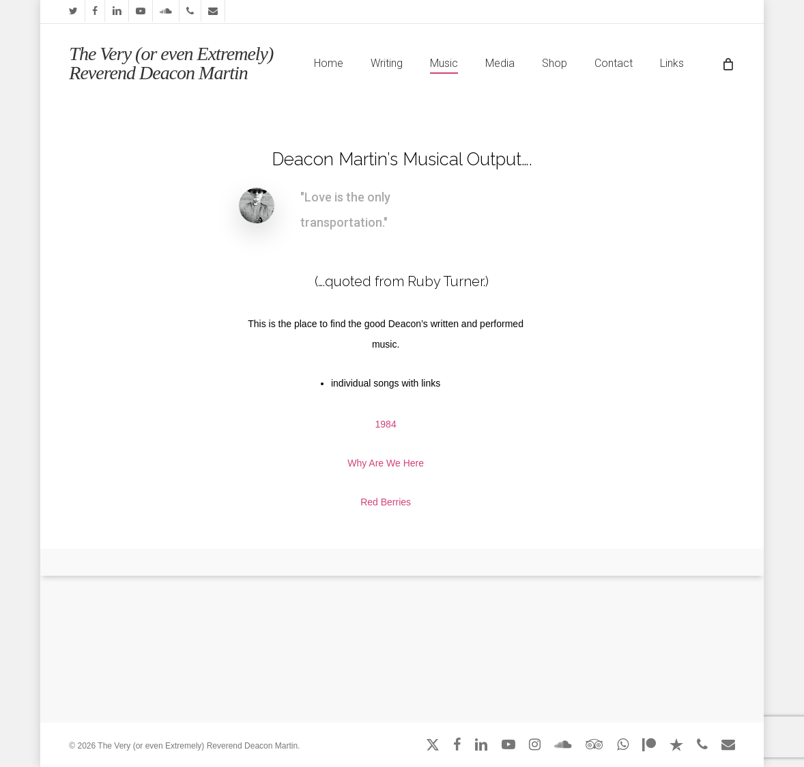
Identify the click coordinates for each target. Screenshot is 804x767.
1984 (386, 424)
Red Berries (385, 502)
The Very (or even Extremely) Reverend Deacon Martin (171, 63)
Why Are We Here (385, 463)
